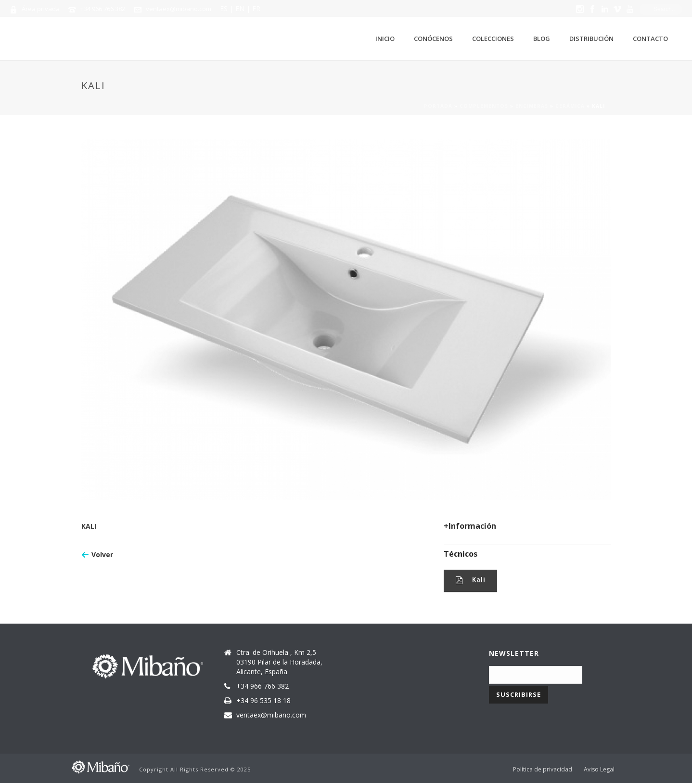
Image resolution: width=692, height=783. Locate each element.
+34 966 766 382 (102, 8)
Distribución (591, 38)
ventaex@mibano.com (178, 8)
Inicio (385, 38)
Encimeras (531, 106)
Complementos (484, 106)
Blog (541, 38)
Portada (438, 106)
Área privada (41, 8)
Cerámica (570, 106)
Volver (102, 554)
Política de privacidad (542, 769)
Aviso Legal (599, 769)
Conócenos (433, 38)
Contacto (650, 38)
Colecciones (493, 38)
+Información (470, 526)
